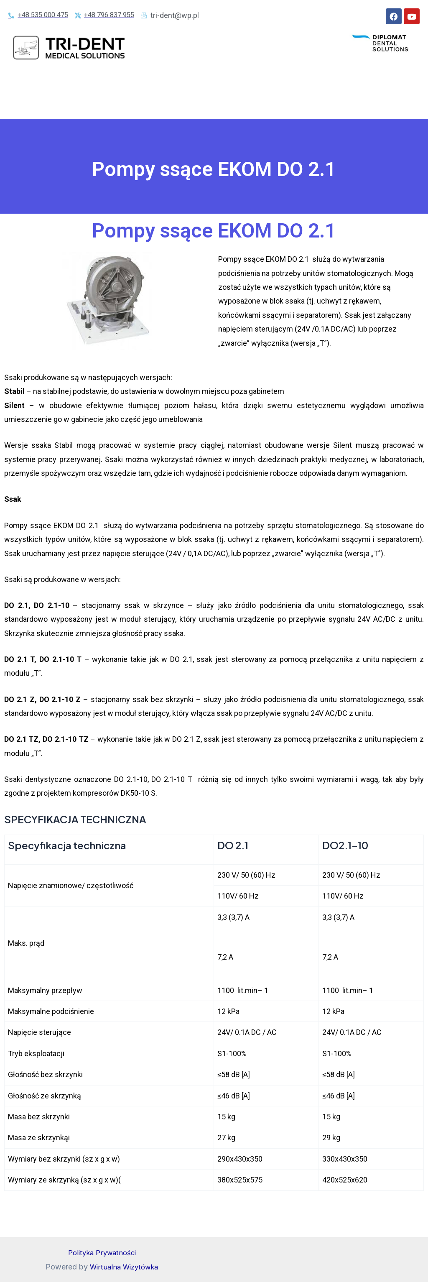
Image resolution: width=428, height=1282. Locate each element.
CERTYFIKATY (294, 106)
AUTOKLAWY (208, 86)
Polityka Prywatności (102, 1252)
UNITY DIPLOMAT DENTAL (128, 86)
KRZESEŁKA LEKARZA (226, 106)
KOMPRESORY (272, 86)
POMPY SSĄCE (42, 106)
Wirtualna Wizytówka (124, 1266)
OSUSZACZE (101, 106)
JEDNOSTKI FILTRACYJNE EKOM (359, 86)
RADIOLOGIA (156, 106)
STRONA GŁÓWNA (43, 86)
